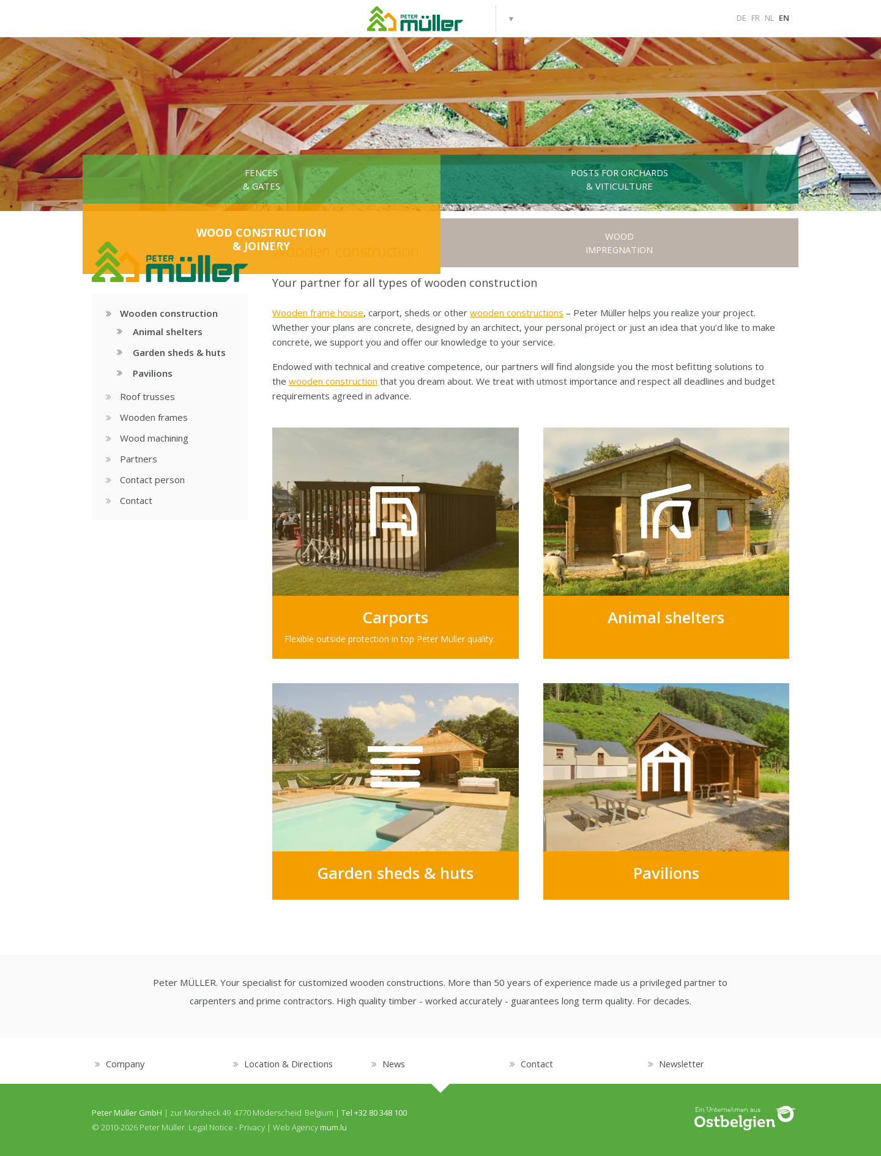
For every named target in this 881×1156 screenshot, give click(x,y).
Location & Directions (289, 1064)
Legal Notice (210, 1127)
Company (125, 1064)
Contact (131, 501)
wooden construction (333, 381)
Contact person (147, 480)
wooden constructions (516, 312)
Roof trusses (142, 397)
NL (769, 17)
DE (741, 17)
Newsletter (683, 1064)
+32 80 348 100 (380, 1112)
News (394, 1064)
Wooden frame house (317, 312)
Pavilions (146, 373)
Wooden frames (149, 418)
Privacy (252, 1127)
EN (784, 17)
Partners (133, 459)
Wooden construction (164, 314)
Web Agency (295, 1127)
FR (755, 17)
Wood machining (149, 438)
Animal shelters (161, 331)
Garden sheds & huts (172, 352)
